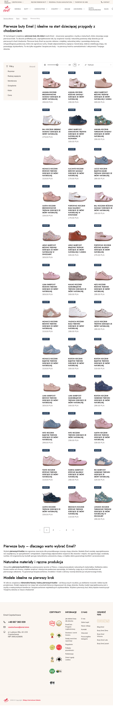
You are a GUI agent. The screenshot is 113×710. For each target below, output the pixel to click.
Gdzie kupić (85, 622)
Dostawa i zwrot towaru (71, 634)
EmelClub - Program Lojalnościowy (70, 627)
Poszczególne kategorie (86, 638)
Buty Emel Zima (102, 630)
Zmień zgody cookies (69, 658)
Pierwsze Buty (35, 18)
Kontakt (105, 2)
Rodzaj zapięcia (13, 76)
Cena (9, 95)
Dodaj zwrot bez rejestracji (71, 640)
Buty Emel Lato (102, 640)
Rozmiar (10, 71)
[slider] (57, 65)
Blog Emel (100, 627)
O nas (83, 619)
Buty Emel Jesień (103, 644)
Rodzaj (25, 18)
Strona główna (8, 18)
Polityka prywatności (69, 649)
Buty (18, 18)
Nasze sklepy (85, 626)
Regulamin (69, 644)
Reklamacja (69, 654)
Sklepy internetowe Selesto (31, 700)
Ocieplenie (11, 86)
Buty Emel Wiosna (100, 635)
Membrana (11, 81)
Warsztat (84, 633)
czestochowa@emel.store (18, 627)
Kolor (9, 90)
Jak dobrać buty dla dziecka (70, 620)
